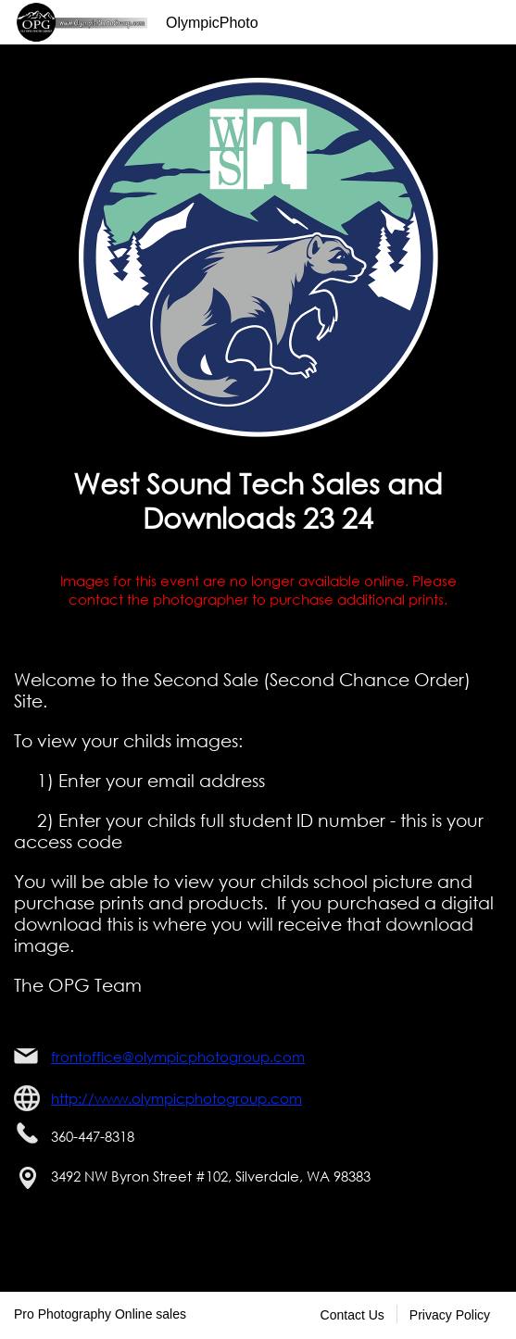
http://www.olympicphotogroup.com (176, 1098)
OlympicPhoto (212, 23)
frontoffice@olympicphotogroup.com (178, 1056)
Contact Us (352, 1315)
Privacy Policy (449, 1315)
